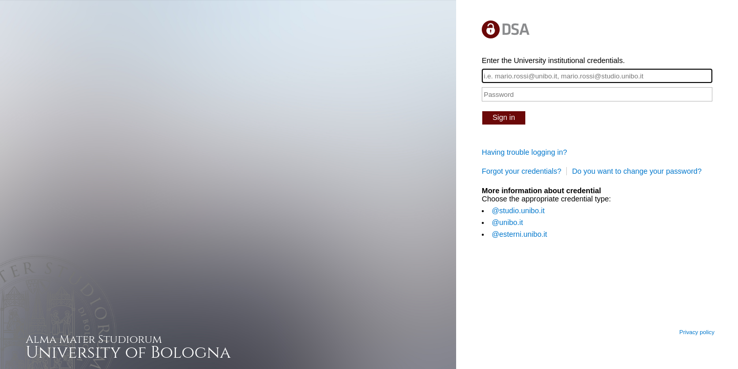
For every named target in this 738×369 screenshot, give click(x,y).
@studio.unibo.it (517, 211)
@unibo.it (507, 222)
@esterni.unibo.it (519, 234)
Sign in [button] (504, 117)
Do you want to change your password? (637, 171)
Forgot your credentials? (521, 171)
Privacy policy (696, 332)
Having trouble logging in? (524, 152)
